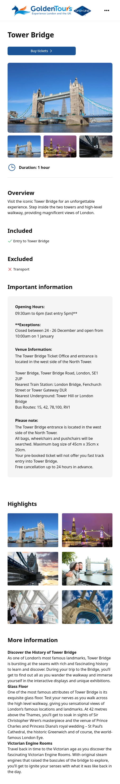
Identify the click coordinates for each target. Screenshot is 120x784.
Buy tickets (42, 51)
